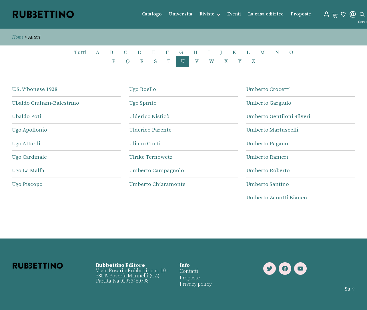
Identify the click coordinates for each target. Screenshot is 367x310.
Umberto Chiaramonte (157, 184)
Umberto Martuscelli (272, 130)
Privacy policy (195, 284)
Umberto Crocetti (268, 89)
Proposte (301, 14)
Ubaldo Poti (26, 116)
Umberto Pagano (267, 143)
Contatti (188, 271)
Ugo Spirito (143, 103)
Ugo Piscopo (27, 184)
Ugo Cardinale (29, 157)
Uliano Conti (145, 143)
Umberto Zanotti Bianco (276, 197)
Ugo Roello (142, 89)
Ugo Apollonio (29, 130)
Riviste (207, 14)
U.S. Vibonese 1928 (34, 89)
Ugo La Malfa (28, 170)
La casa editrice (266, 14)
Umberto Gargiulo (268, 103)
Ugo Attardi (26, 143)
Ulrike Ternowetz (150, 157)
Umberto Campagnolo (156, 170)
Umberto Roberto (268, 170)
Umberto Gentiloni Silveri (278, 116)
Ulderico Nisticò (149, 116)
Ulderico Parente (150, 130)
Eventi (234, 14)
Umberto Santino (267, 184)
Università (180, 14)
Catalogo (152, 14)
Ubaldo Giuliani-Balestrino (45, 103)
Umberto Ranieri (267, 157)
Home (17, 37)
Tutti (80, 52)
